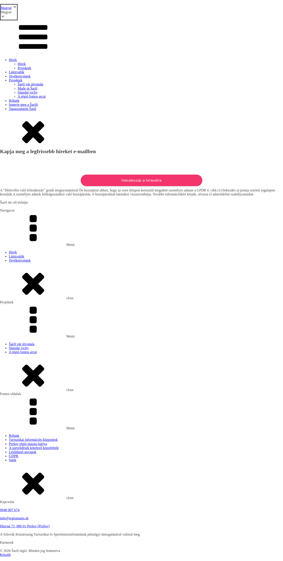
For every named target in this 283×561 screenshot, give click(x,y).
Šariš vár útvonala (30, 84)
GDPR (13, 456)
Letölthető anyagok (22, 452)
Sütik (12, 460)
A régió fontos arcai (32, 96)
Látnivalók (16, 72)
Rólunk (14, 100)
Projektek (24, 68)
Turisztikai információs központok (33, 439)
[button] (9, 12)
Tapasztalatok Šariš (22, 109)
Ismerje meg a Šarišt (23, 104)
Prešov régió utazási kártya (28, 444)
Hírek (13, 60)
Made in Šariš (27, 88)
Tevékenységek (20, 76)
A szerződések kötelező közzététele (34, 448)
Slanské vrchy (28, 92)
